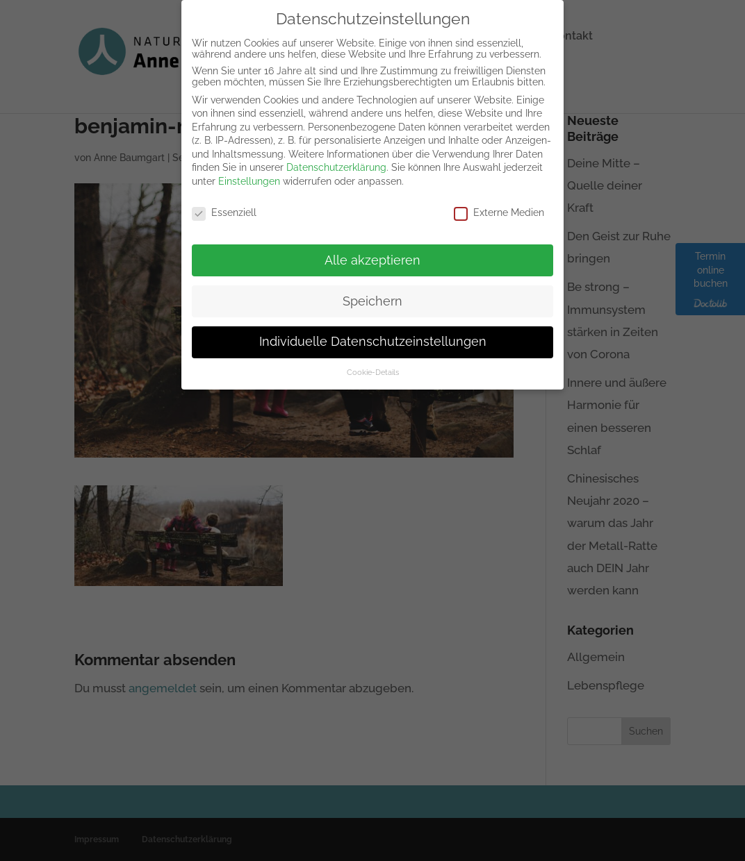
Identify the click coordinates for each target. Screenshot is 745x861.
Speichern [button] (372, 292)
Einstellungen (249, 171)
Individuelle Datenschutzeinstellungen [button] (372, 333)
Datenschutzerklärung (336, 158)
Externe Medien (499, 202)
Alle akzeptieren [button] (372, 251)
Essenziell (224, 202)
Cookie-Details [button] (373, 363)
